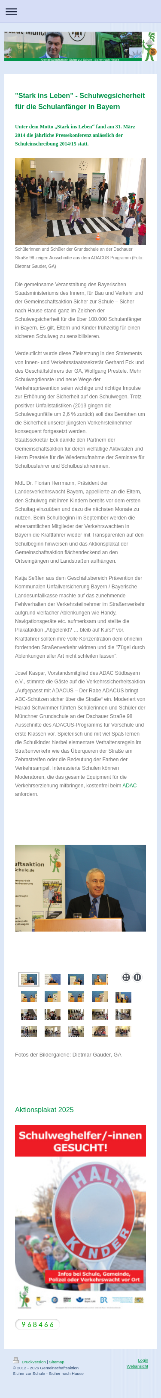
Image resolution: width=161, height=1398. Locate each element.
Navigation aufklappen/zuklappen (80, 11)
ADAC (129, 786)
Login (143, 1360)
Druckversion (30, 1361)
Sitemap (56, 1361)
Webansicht (137, 1366)
